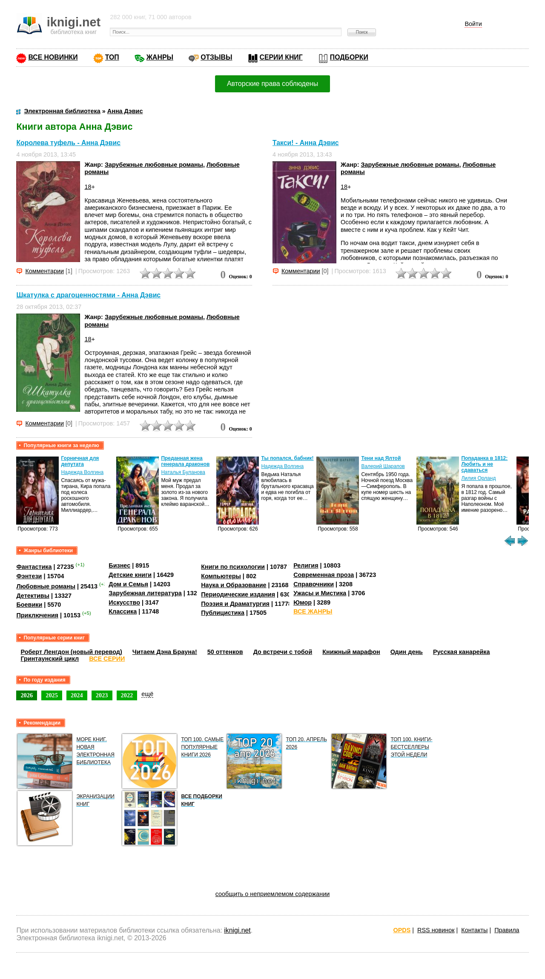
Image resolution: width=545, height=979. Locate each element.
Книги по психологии (233, 566)
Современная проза (323, 574)
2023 (102, 695)
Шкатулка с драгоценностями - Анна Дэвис (88, 295)
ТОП (112, 57)
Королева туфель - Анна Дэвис (68, 142)
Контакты (474, 930)
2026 (26, 695)
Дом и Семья (128, 584)
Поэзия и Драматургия (235, 603)
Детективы (32, 595)
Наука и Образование (233, 585)
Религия (305, 565)
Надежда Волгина (82, 472)
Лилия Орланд (478, 478)
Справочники (313, 584)
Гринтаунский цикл (49, 658)
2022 (127, 695)
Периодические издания (238, 594)
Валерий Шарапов (382, 466)
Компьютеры (221, 576)
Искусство (124, 602)
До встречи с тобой (283, 651)
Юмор (302, 602)
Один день (406, 651)
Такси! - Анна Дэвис (305, 142)
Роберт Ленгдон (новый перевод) (71, 651)
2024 (77, 695)
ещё (147, 694)
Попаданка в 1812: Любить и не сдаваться (484, 464)
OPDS (402, 930)
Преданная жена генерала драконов (185, 461)
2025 (52, 695)
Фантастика (34, 566)
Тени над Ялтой (381, 458)
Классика (123, 611)
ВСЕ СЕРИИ (107, 658)
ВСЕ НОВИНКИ (52, 57)
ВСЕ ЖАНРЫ (312, 611)
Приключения (37, 615)
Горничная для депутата (80, 461)
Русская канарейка (461, 651)
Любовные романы (45, 586)
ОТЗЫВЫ (216, 57)
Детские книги (130, 574)
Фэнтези (29, 576)
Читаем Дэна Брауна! (164, 651)
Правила (506, 930)
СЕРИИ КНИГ (281, 57)
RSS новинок (435, 930)
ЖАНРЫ (159, 57)
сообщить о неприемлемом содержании (272, 894)
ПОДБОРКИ (349, 57)
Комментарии (44, 271)
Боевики (29, 604)
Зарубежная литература (145, 593)
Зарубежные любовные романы (154, 164)
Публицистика (222, 612)
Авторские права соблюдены (272, 83)
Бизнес (119, 565)
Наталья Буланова (183, 472)
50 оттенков (225, 651)
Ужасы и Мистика (319, 593)
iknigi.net (237, 930)
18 (87, 186)
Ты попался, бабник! (287, 458)
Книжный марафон (351, 651)
